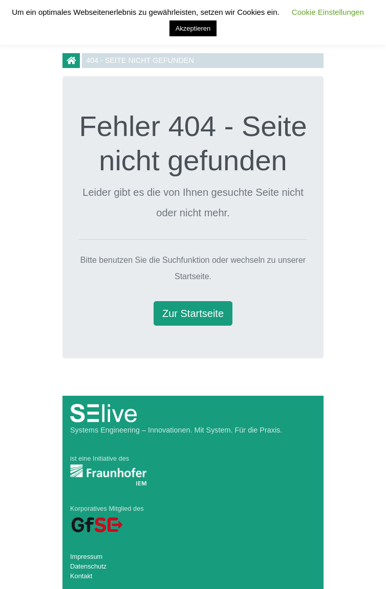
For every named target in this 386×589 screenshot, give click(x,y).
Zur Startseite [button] (193, 313)
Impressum (86, 556)
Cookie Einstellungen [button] (328, 12)
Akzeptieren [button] (193, 28)
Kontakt (81, 576)
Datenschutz (88, 566)
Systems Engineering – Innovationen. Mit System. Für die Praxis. (176, 430)
